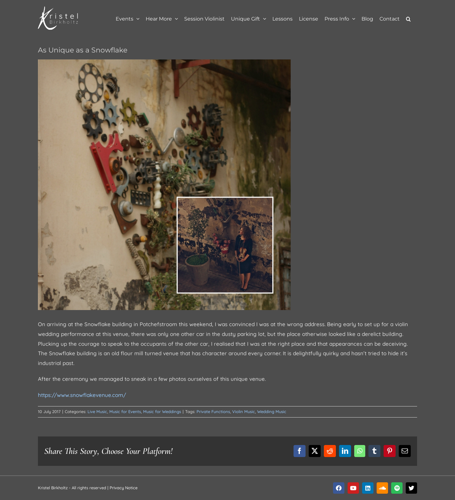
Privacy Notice (123, 487)
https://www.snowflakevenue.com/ (82, 395)
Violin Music (243, 411)
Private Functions (213, 411)
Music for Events (125, 411)
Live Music (97, 411)
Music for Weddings (162, 411)
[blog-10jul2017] (164, 184)
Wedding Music (271, 411)
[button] (408, 18)
